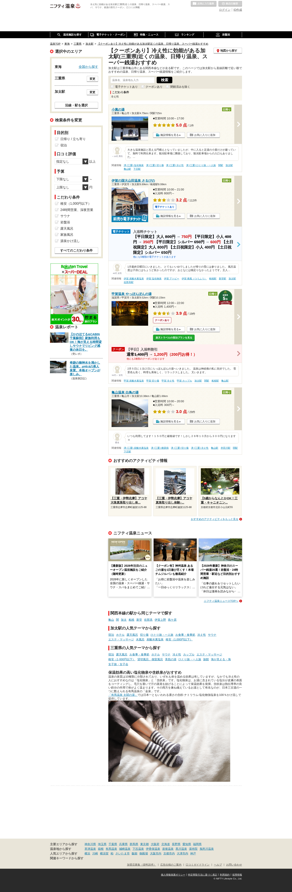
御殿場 (143, 853)
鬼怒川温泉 (207, 848)
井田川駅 (225, 448)
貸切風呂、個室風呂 (150, 659)
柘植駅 (212, 278)
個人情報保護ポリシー (173, 874)
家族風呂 (66, 234)
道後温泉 (168, 848)
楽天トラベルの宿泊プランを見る (174, 337)
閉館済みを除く (180, 86)
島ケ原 (172, 619)
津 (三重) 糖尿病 (160, 448)
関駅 (220, 165)
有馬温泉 (111, 848)
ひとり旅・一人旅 (162, 634)
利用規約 (225, 874)
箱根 (101, 848)
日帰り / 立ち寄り (73, 139)
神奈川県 (90, 844)
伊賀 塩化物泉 (154, 278)
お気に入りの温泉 (203, 4)
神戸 (193, 853)
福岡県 (197, 844)
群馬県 (134, 844)
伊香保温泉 (153, 848)
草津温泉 (90, 848)
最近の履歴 (230, 4)
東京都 (144, 844)
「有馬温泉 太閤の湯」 (123, 694)
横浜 (87, 853)
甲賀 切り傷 (152, 380)
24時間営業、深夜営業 (76, 210)
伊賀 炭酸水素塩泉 (134, 278)
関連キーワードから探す (67, 858)
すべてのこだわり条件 (76, 250)
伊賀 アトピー (171, 278)
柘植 (131, 619)
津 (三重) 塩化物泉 (134, 165)
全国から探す (88, 66)
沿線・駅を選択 (76, 105)
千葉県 (113, 844)
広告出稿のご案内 (170, 864)
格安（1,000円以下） (179, 639)
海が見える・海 (221, 659)
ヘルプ (218, 864)
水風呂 (140, 639)
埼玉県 (102, 844)
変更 (92, 78)
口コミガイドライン (198, 864)
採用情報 (237, 874)
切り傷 (144, 634)
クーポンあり (154, 86)
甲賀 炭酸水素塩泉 (134, 380)
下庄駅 (137, 169)
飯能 (134, 853)
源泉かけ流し (70, 241)
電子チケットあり (126, 86)
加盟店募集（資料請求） (141, 864)
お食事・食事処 (185, 634)
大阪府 (155, 844)
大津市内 (182, 853)
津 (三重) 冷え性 (175, 165)
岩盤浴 (65, 222)
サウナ (212, 634)
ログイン (224, 9)
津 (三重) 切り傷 (155, 165)
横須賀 (104, 853)
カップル (188, 654)
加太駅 (229, 165)
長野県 (176, 844)
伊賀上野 (160, 619)
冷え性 (201, 634)
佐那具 (148, 619)
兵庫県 (123, 844)
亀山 (111, 619)
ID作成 (237, 9)
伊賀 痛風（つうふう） (194, 278)
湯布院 (193, 848)
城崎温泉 (124, 848)
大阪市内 (155, 853)
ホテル (120, 634)
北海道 (165, 844)
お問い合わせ (234, 864)
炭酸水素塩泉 (155, 639)
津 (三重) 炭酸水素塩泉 (136, 448)
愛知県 (186, 844)
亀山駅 (127, 169)
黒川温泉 (181, 848)
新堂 (139, 619)
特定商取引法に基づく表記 (202, 874)
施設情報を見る (169, 134)
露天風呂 (132, 634)
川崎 (95, 853)
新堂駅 (222, 278)
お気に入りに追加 (204, 134)
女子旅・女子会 (118, 664)
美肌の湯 (170, 659)
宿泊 (111, 634)
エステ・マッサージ (121, 639)
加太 (124, 619)
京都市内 (169, 853)
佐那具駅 (129, 282)
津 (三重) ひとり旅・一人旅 (201, 165)
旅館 (206, 659)
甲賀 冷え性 (168, 380)
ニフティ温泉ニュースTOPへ (221, 600)
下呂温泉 (138, 848)
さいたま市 (122, 853)
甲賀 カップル (184, 380)
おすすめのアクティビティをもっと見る (214, 519)
